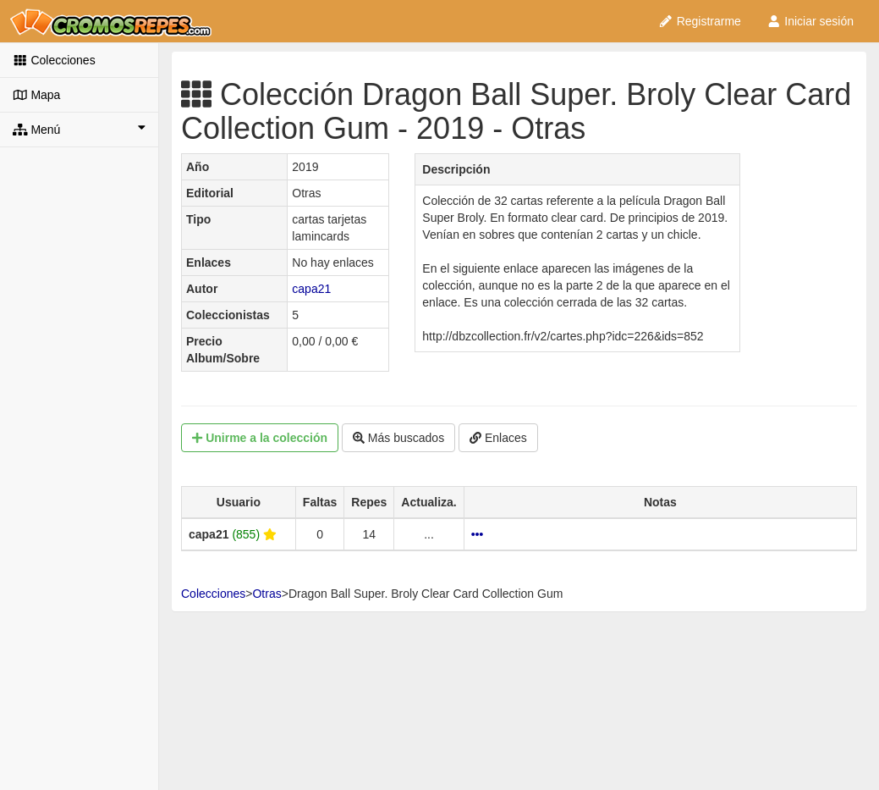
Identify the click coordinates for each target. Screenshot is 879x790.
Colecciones (54, 60)
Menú (79, 128)
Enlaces (498, 438)
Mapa (36, 95)
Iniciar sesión (810, 21)
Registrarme (699, 21)
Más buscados (398, 438)
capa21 (311, 289)
